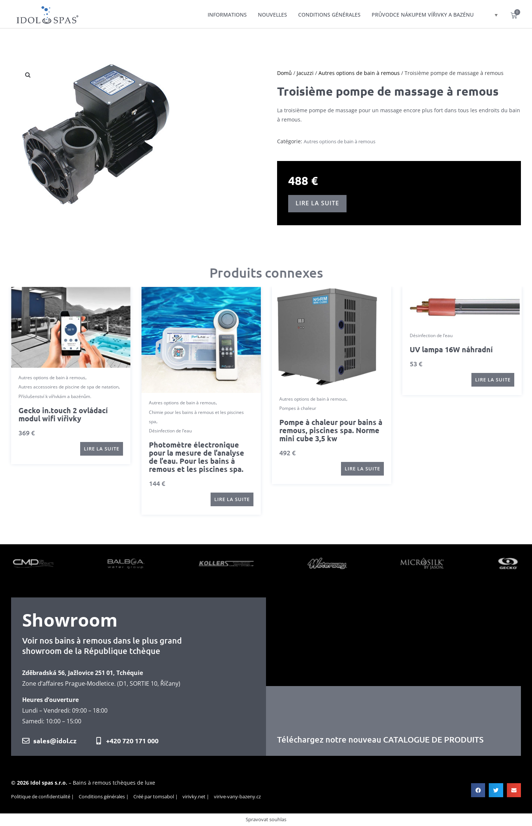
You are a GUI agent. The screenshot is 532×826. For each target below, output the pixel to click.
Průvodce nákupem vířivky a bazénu (423, 14)
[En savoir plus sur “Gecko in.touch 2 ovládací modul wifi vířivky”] (101, 449)
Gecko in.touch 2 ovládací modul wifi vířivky (63, 414)
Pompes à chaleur (297, 408)
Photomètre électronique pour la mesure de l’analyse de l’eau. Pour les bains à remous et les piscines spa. (196, 457)
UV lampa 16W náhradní (451, 349)
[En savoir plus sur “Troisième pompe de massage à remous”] (317, 203)
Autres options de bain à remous (359, 72)
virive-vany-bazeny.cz (237, 796)
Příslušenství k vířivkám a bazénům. (54, 396)
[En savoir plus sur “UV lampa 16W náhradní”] (492, 380)
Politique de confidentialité (40, 796)
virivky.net (194, 796)
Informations (227, 14)
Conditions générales (329, 14)
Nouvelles (272, 14)
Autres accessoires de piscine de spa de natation (68, 387)
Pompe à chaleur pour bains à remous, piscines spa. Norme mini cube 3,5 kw (330, 430)
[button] (12, 404)
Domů (284, 72)
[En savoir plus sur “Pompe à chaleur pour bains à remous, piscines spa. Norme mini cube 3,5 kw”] (362, 469)
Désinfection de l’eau (170, 431)
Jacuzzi (305, 72)
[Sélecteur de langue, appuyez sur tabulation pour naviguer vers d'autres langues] (490, 15)
